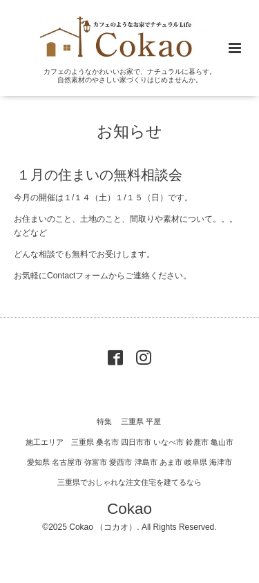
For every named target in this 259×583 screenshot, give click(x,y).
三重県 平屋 (141, 421)
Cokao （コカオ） (103, 527)
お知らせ (129, 131)
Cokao (129, 508)
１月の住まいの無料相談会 (99, 174)
